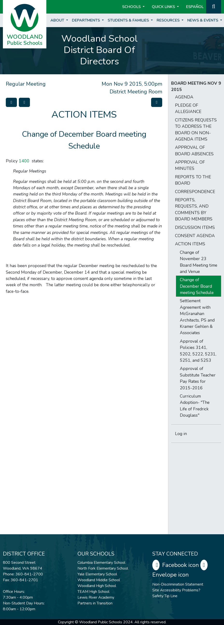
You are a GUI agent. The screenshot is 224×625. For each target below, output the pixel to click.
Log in (181, 434)
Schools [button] (132, 6)
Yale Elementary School (97, 574)
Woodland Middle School (98, 580)
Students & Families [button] (129, 20)
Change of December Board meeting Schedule (197, 286)
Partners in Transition (94, 603)
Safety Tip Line (164, 596)
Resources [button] (169, 20)
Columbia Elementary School (101, 562)
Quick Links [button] (164, 6)
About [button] (57, 20)
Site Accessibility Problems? (176, 590)
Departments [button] (86, 20)
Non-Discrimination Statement (177, 584)
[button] (213, 6)
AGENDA (184, 97)
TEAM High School (93, 591)
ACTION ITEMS (190, 244)
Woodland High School (96, 585)
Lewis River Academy (95, 597)
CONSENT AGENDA (195, 236)
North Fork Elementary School (102, 568)
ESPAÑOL (194, 6)
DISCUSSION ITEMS (195, 227)
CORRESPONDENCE (195, 192)
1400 (24, 161)
